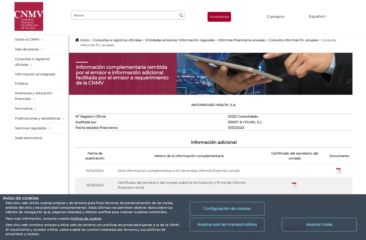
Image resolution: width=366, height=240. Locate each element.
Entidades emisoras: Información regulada (179, 40)
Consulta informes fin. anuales (293, 40)
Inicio (84, 40)
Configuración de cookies (227, 208)
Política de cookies (86, 218)
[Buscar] (181, 15)
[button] (39, 39)
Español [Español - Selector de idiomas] (316, 16)
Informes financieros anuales (241, 40)
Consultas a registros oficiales (117, 40)
